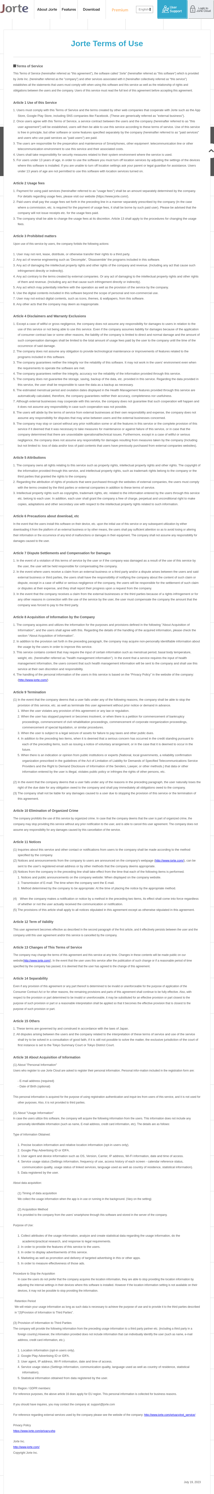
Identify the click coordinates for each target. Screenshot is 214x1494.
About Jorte (47, 9)
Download (92, 9)
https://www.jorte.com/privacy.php (34, 1431)
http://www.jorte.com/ (33, 680)
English (144, 9)
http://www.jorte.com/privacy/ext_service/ (169, 1415)
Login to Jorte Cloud (201, 9)
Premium (119, 9)
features (69, 9)
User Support (172, 9)
